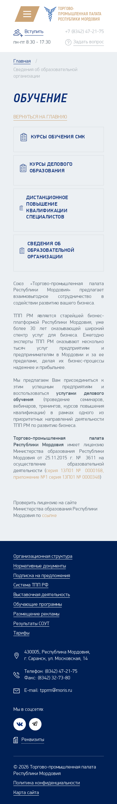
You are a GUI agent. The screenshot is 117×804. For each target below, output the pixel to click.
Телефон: (50, 671)
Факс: (47, 678)
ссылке (49, 515)
